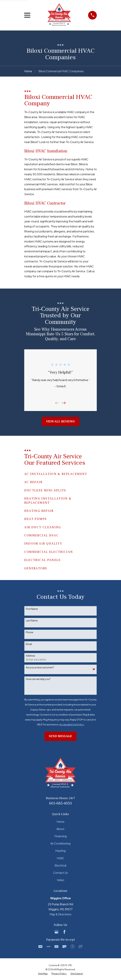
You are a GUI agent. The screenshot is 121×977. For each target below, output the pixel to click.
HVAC (60, 858)
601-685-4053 (60, 803)
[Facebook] (64, 932)
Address (30, 655)
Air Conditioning (60, 843)
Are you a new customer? (40, 667)
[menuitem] (43, 973)
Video (60, 880)
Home (60, 821)
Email (29, 644)
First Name (32, 608)
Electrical (60, 865)
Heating (60, 850)
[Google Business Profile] (56, 932)
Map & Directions (60, 914)
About (60, 829)
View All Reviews (60, 421)
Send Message (60, 736)
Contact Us (60, 872)
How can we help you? (38, 679)
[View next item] (64, 403)
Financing (60, 836)
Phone (29, 632)
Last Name (32, 620)
